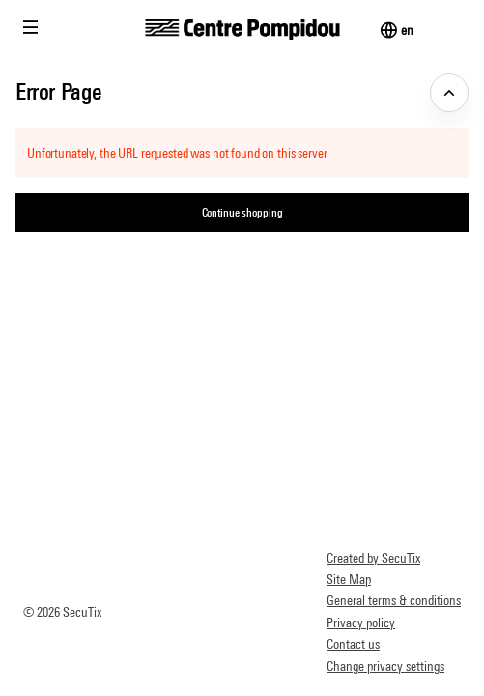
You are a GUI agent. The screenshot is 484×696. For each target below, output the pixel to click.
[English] (406, 30)
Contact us (353, 644)
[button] (31, 27)
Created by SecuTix (373, 558)
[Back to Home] (242, 29)
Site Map (349, 579)
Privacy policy (361, 622)
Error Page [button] (58, 90)
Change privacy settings (385, 666)
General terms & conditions (394, 600)
